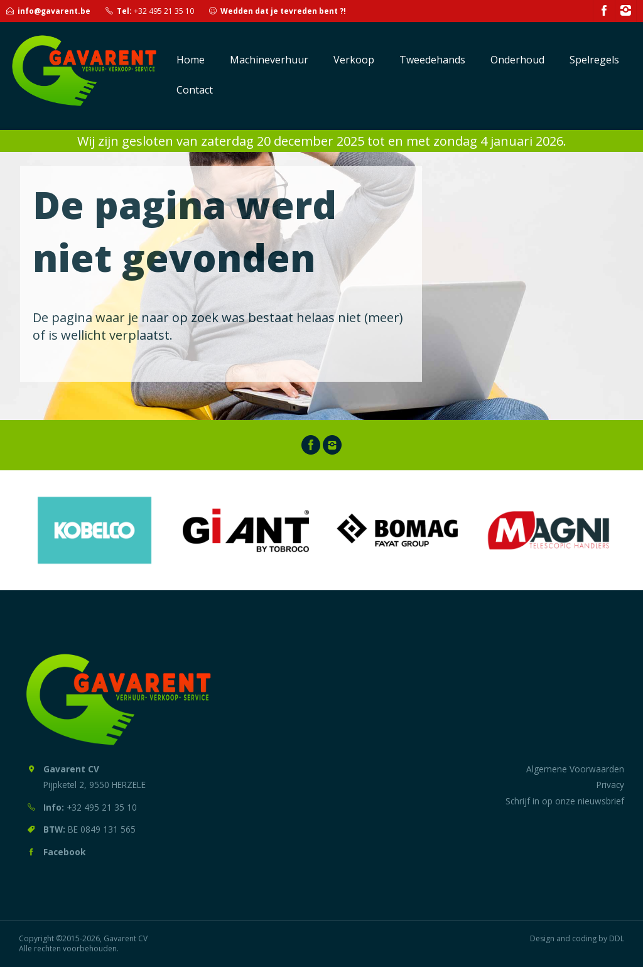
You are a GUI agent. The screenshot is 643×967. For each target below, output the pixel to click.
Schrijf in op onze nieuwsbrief (564, 801)
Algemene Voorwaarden (575, 769)
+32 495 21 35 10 (164, 11)
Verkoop (353, 60)
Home (190, 60)
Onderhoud (517, 60)
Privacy (610, 785)
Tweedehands (432, 60)
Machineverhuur (269, 60)
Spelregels (594, 60)
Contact (194, 90)
